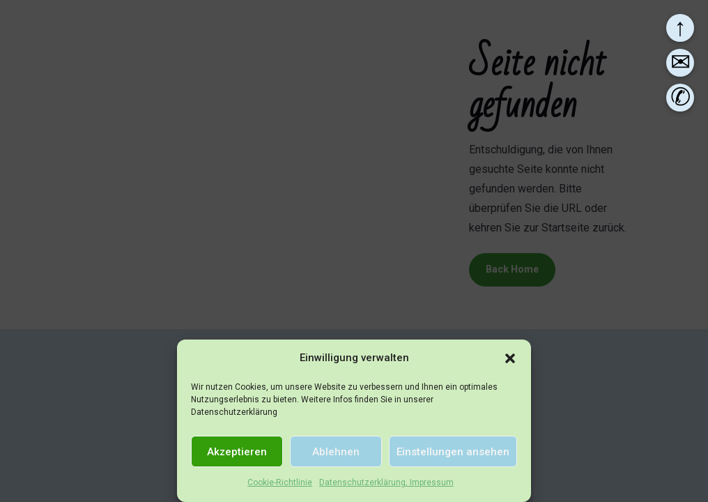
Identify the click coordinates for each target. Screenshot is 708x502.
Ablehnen (336, 452)
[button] (510, 358)
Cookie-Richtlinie (279, 482)
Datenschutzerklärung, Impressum (386, 482)
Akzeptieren (237, 452)
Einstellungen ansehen (453, 452)
